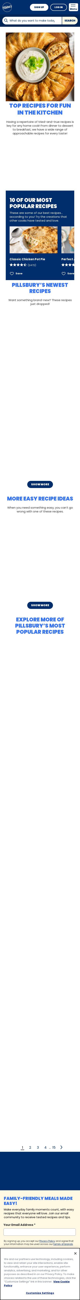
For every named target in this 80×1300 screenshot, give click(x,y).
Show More (40, 484)
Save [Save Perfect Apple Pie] (70, 273)
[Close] (75, 1254)
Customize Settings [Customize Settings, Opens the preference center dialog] (40, 1294)
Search (69, 21)
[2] (61, 1147)
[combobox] (32, 20)
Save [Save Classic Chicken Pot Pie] (19, 273)
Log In (58, 7)
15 (54, 1147)
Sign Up (39, 7)
